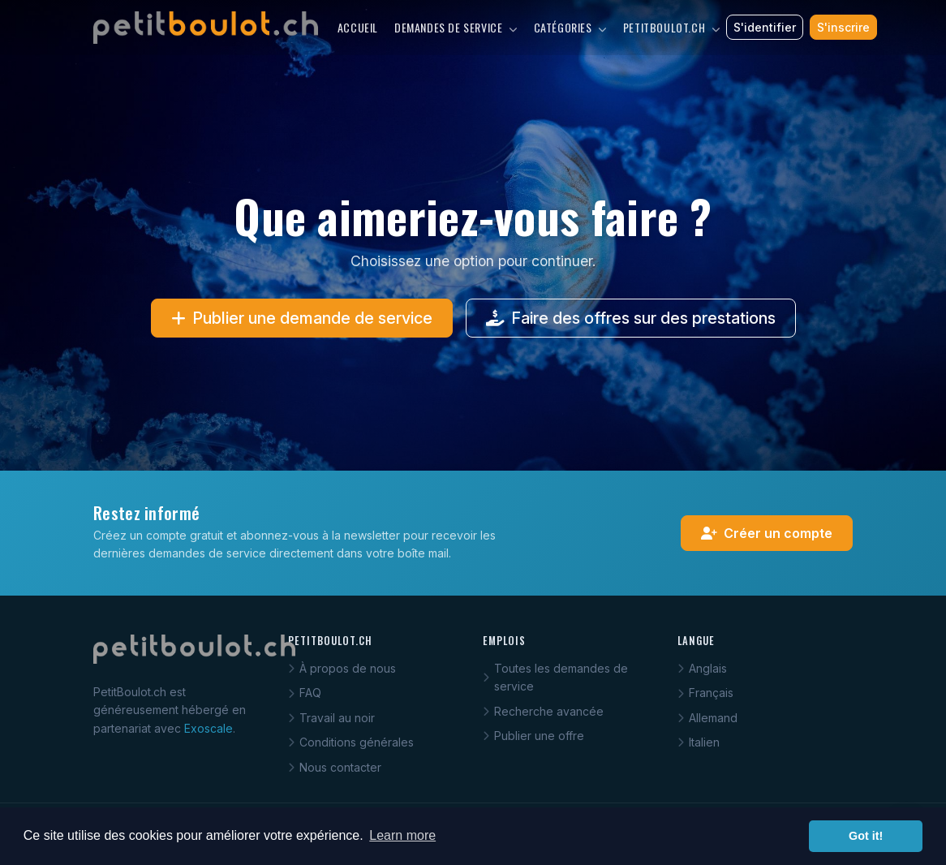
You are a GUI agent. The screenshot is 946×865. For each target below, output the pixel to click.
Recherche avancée (543, 711)
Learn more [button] (402, 835)
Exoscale (208, 728)
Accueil (358, 27)
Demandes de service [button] (456, 27)
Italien (698, 742)
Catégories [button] (570, 27)
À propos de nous (342, 668)
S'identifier (764, 27)
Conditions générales (351, 742)
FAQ (304, 692)
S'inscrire (843, 27)
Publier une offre (533, 735)
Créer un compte (766, 533)
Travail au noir (331, 718)
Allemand (707, 718)
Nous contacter (334, 767)
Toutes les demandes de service (555, 677)
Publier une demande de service (301, 318)
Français (705, 692)
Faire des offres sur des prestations (631, 318)
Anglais (702, 668)
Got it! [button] (866, 835)
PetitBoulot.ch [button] (671, 27)
